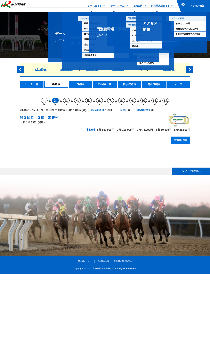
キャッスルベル (48, 175)
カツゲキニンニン (49, 200)
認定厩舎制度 (103, 347)
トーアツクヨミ (48, 193)
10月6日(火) (118, 69)
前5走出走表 (180, 141)
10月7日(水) (143, 69)
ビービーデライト (49, 231)
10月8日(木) (169, 69)
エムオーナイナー (49, 206)
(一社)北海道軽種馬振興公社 (100, 355)
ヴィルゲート (47, 187)
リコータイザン (48, 169)
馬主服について (85, 347)
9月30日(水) (66, 69)
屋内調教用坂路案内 (123, 347)
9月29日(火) (41, 69)
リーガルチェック (49, 162)
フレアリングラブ (49, 212)
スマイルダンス (48, 181)
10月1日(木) (92, 69)
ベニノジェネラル (49, 224)
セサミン (44, 218)
